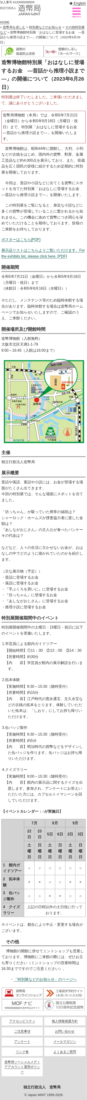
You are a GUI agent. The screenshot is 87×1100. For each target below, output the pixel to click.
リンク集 (22, 1052)
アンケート (22, 1041)
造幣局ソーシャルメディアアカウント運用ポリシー (22, 1067)
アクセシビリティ (22, 1021)
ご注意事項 (22, 1031)
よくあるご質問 (64, 1052)
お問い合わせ (64, 1031)
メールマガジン (64, 1041)
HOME (5, 22)
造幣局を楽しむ (14, 27)
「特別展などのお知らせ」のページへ (45, 979)
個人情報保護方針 (65, 1021)
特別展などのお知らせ (45, 27)
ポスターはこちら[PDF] (21, 240)
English (77, 3)
